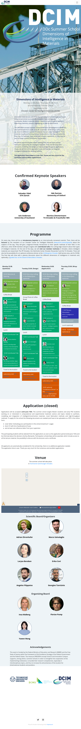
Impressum (50, 724)
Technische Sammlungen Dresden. (41, 464)
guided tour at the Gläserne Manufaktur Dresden (26, 257)
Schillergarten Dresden (50, 253)
